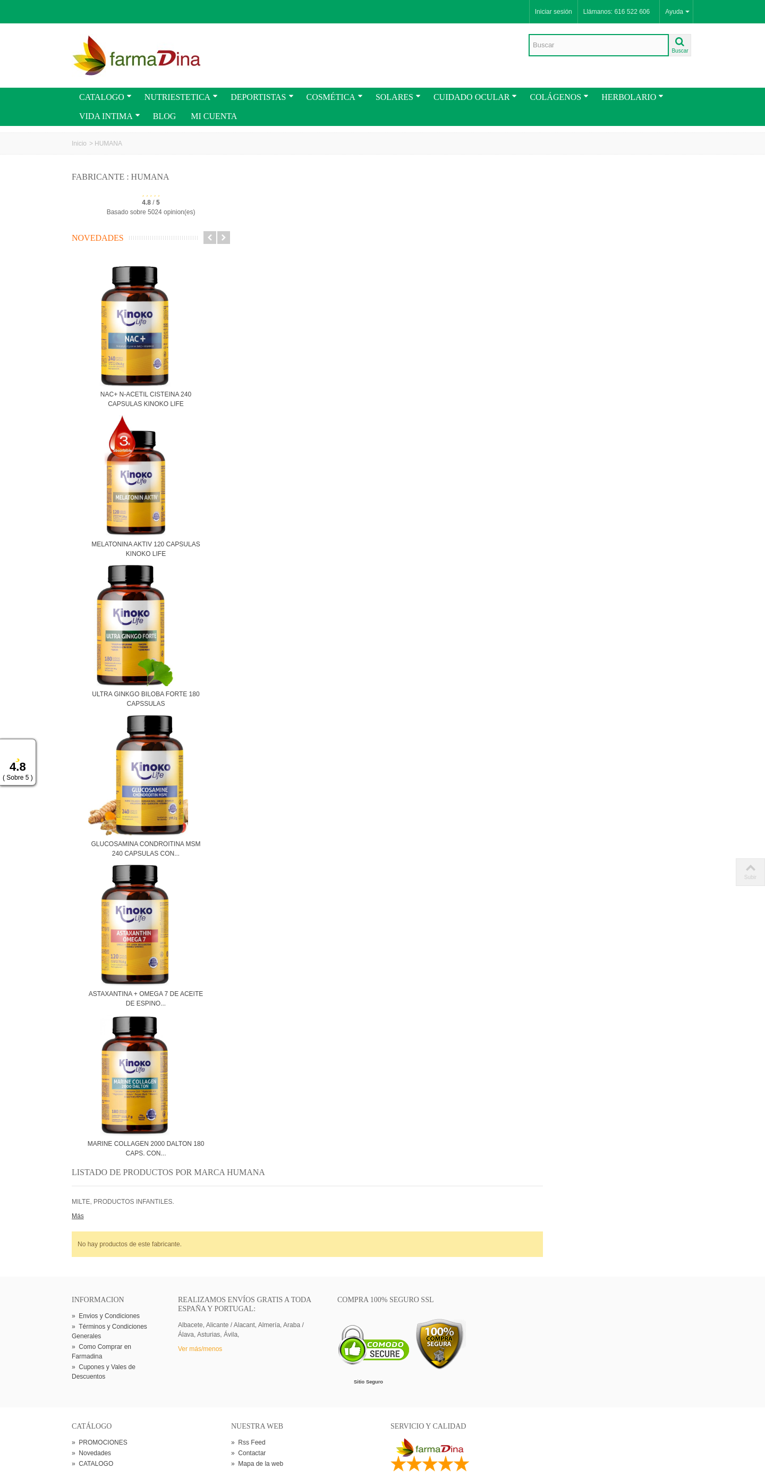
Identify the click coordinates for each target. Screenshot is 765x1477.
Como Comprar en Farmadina (101, 1254)
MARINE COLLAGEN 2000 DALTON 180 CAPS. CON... (146, 1148)
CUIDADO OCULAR (475, 97)
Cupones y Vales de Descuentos (103, 1275)
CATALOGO (105, 97)
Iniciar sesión (553, 11)
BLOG (164, 116)
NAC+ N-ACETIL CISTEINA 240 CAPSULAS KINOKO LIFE (145, 399)
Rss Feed (248, 1345)
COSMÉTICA (335, 97)
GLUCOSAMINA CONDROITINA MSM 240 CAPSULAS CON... (145, 848)
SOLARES (398, 97)
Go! (195, 1431)
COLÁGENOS (559, 97)
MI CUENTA (214, 116)
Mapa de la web (257, 1366)
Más (237, 217)
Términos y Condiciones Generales (109, 1234)
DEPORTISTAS (262, 97)
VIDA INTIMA (109, 116)
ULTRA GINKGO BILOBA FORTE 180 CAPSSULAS (145, 698)
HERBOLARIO (632, 97)
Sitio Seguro (368, 1285)
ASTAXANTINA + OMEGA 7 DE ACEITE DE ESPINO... (146, 998)
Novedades (98, 237)
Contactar (248, 1356)
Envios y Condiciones (106, 1219)
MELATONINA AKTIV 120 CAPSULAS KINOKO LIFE (145, 549)
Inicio (79, 143)
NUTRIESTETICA (181, 97)
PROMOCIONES (100, 1345)
